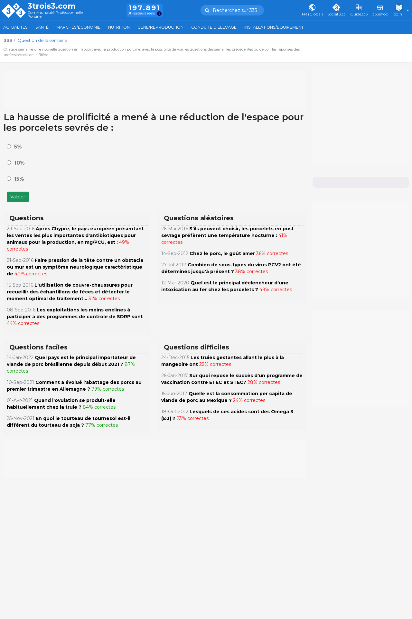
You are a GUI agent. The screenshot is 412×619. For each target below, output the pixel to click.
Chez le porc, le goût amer (222, 253)
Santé (42, 27)
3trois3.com (51, 6)
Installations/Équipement (274, 27)
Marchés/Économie (78, 27)
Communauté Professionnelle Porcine (55, 15)
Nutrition (119, 27)
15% (19, 179)
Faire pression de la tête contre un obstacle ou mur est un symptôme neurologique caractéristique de (75, 267)
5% (18, 147)
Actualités (15, 27)
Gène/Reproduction (160, 27)
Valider (17, 197)
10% (19, 163)
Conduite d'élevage (214, 27)
